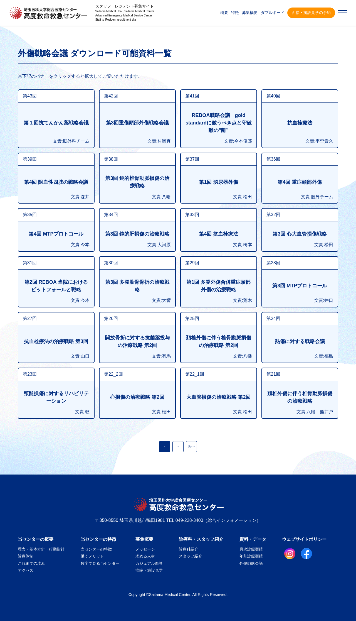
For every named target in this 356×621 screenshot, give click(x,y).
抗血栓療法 (299, 123)
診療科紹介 (188, 549)
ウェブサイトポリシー (304, 539)
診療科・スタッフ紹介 (201, 539)
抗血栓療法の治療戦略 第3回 (56, 341)
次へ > (191, 446)
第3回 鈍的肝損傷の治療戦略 (137, 234)
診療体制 (25, 556)
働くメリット (92, 556)
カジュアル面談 (149, 563)
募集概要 (144, 539)
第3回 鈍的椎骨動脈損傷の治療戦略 (137, 182)
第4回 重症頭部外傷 (300, 182)
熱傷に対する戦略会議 (300, 341)
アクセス (25, 570)
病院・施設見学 (149, 570)
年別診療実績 (251, 556)
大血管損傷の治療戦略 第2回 (218, 397)
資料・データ (252, 539)
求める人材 (145, 556)
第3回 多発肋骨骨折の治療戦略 (137, 285)
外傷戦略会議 (251, 563)
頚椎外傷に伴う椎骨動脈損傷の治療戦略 (299, 397)
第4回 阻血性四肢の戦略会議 (56, 182)
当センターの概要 (35, 539)
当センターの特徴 (98, 539)
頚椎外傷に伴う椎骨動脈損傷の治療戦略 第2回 (218, 341)
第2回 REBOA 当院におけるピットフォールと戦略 (56, 285)
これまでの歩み (31, 563)
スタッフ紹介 (190, 556)
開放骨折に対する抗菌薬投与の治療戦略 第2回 (137, 341)
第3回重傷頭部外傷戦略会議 (137, 123)
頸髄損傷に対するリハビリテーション (56, 397)
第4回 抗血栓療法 (218, 234)
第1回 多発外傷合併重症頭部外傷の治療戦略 (218, 285)
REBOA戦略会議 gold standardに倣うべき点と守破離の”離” (219, 123)
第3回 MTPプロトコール (299, 286)
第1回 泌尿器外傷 (218, 182)
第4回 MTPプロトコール (56, 234)
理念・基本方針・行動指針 (41, 549)
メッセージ (145, 549)
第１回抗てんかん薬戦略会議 (56, 123)
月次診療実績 (251, 549)
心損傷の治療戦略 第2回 (137, 397)
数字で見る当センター (100, 563)
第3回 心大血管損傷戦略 (300, 234)
